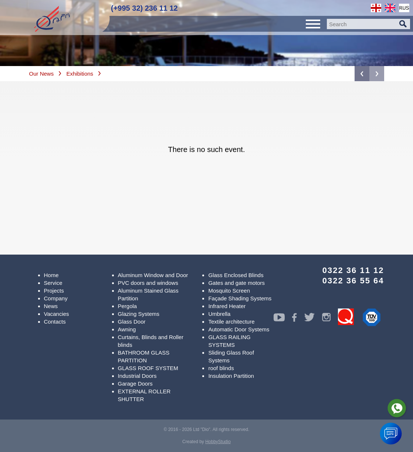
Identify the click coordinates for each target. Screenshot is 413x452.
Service (53, 283)
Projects (54, 290)
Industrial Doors (137, 376)
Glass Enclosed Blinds (235, 275)
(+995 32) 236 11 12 (144, 8)
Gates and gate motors (236, 283)
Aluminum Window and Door (153, 275)
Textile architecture (231, 321)
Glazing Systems (139, 314)
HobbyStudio (218, 441)
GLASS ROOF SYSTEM (148, 368)
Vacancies (56, 314)
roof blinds (221, 368)
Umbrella (219, 314)
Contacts (55, 321)
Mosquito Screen (229, 290)
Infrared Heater (227, 306)
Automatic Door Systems (238, 329)
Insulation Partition (231, 376)
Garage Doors (135, 383)
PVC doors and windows (148, 283)
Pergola (127, 306)
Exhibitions (80, 73)
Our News (41, 73)
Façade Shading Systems (239, 298)
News (51, 306)
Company (56, 298)
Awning (127, 329)
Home (51, 275)
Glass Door (132, 321)
